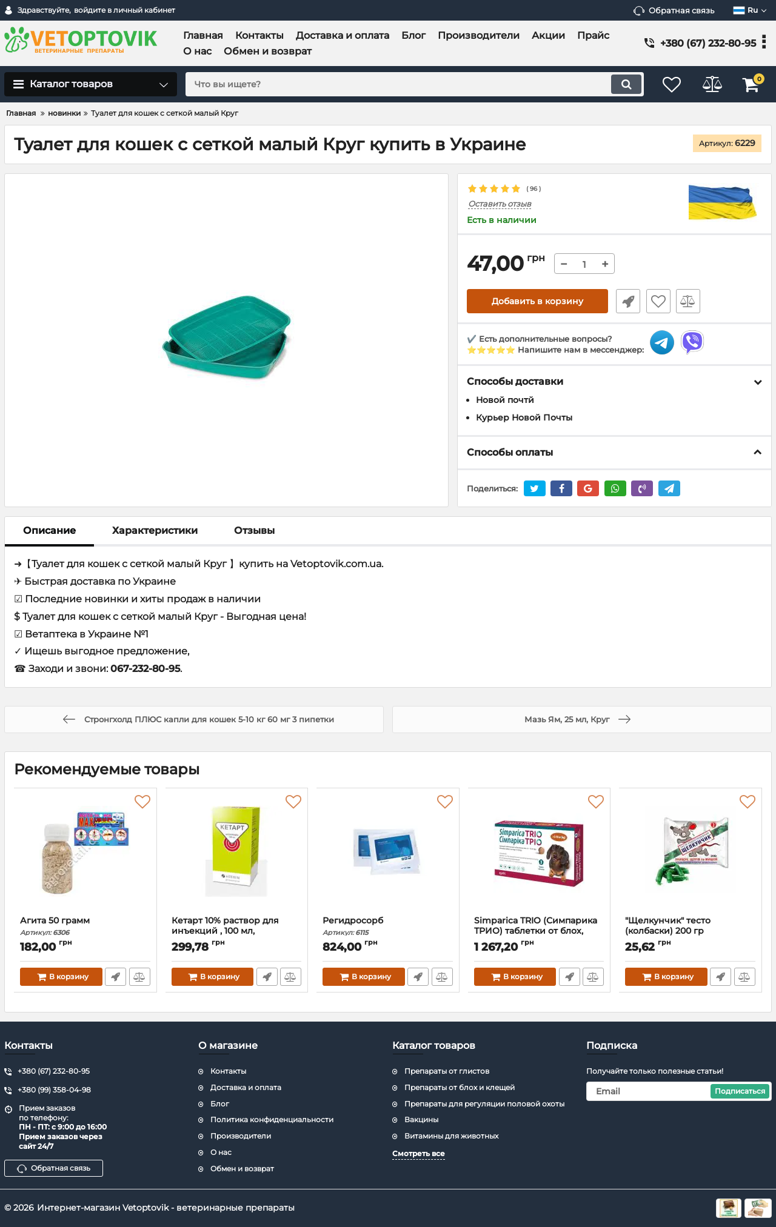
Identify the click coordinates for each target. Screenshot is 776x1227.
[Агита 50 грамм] (85, 855)
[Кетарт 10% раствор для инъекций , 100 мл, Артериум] (237, 855)
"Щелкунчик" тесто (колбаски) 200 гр (690, 931)
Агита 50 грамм (85, 926)
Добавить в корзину (537, 301)
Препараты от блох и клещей (459, 1087)
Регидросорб (388, 926)
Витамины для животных (451, 1135)
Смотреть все (418, 1153)
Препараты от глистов (446, 1071)
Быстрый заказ (626, 302)
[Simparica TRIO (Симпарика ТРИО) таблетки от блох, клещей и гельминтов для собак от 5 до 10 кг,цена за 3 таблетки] (539, 855)
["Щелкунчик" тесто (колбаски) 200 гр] (690, 855)
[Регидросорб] (388, 855)
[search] (411, 84)
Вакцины (421, 1120)
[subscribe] (679, 1091)
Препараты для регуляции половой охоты (484, 1103)
